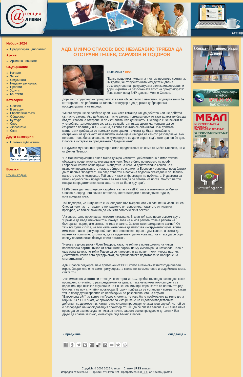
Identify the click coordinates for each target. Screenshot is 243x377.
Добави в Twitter (79, 345)
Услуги (14, 90)
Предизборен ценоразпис (28, 49)
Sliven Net (112, 371)
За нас (14, 76)
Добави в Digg (92, 345)
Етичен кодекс (16, 175)
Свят (13, 130)
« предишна (71, 334)
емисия (143, 368)
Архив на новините (23, 61)
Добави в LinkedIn (105, 345)
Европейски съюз (22, 113)
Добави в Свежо (72, 345)
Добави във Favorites (118, 345)
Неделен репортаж (23, 83)
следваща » (177, 334)
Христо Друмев (162, 371)
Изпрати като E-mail (111, 345)
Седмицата (18, 80)
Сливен (15, 106)
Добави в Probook (85, 345)
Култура (16, 120)
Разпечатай (125, 345)
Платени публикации (24, 142)
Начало (15, 73)
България (17, 109)
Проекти (16, 87)
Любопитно (18, 127)
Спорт (14, 123)
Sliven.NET (84, 371)
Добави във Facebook (65, 345)
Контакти (16, 94)
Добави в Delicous (98, 345)
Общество (17, 116)
